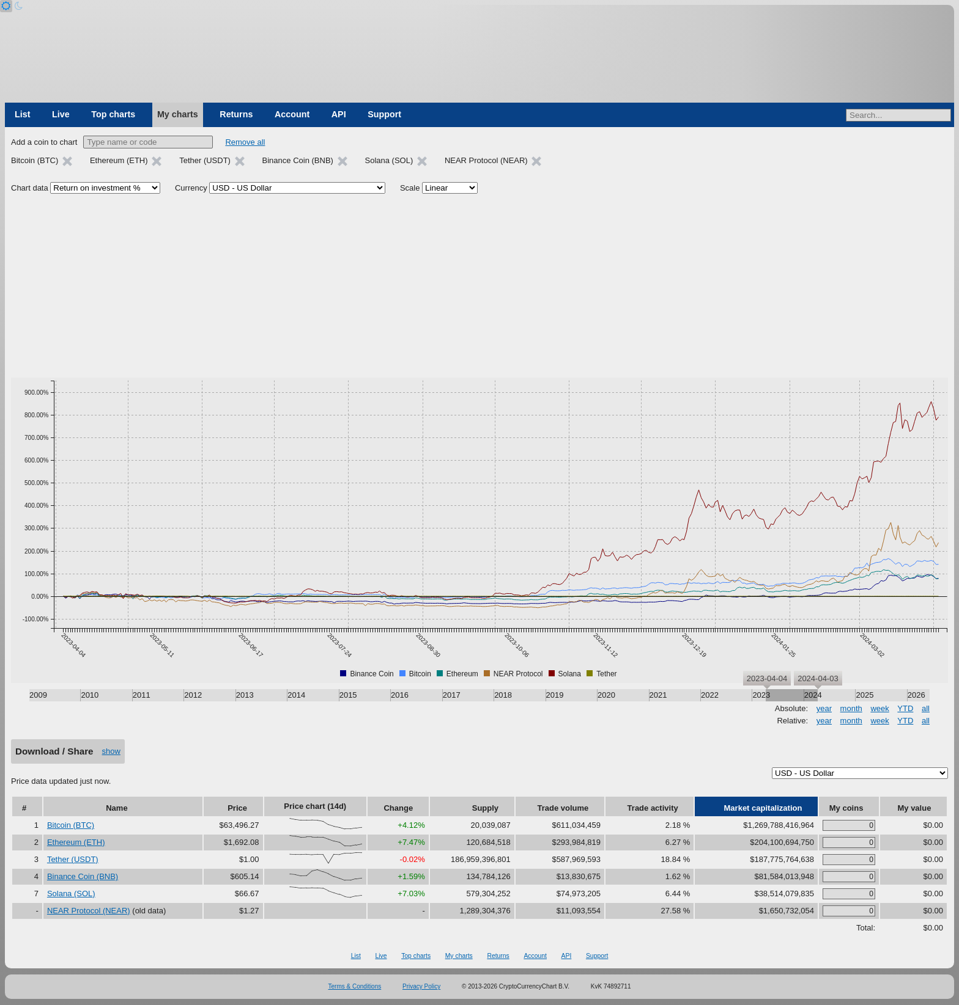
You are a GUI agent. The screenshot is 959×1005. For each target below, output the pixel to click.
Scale (410, 187)
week (879, 708)
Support (384, 114)
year (824, 708)
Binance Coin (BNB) (82, 876)
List (22, 114)
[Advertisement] (479, 285)
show (111, 751)
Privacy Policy (421, 986)
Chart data (29, 187)
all (926, 708)
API (338, 114)
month (851, 708)
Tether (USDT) (72, 859)
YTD (905, 708)
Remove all (245, 142)
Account (292, 114)
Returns (236, 114)
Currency (191, 187)
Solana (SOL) (71, 893)
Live (61, 114)
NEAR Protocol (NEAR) (88, 910)
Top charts (113, 114)
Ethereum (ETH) (76, 842)
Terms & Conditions (355, 986)
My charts (177, 114)
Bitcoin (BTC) (70, 825)
